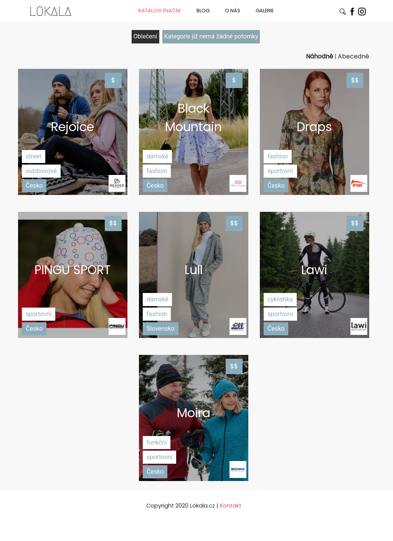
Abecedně (353, 56)
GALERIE (265, 10)
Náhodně (319, 56)
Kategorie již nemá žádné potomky (211, 36)
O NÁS (232, 10)
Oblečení (145, 36)
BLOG (203, 10)
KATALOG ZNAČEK (160, 10)
